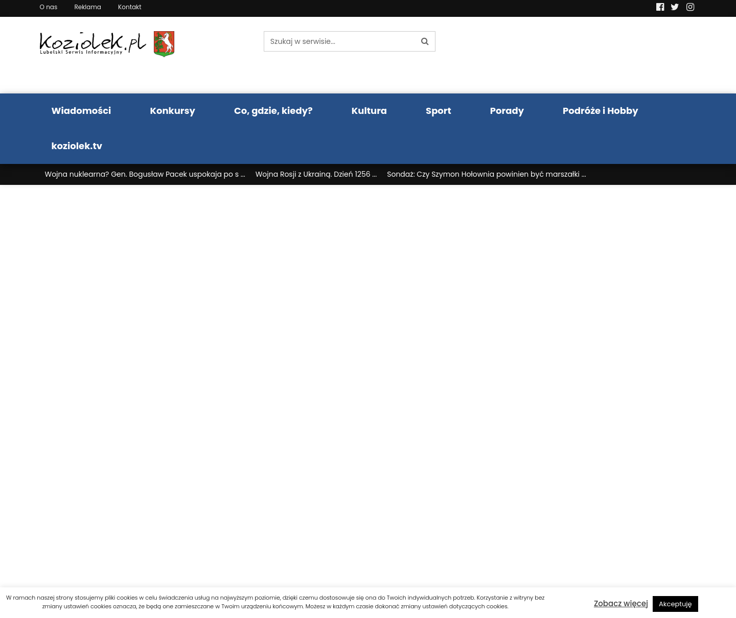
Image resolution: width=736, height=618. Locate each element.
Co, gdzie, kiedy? (273, 110)
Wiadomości (81, 110)
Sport (438, 110)
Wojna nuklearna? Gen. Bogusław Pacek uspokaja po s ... (145, 174)
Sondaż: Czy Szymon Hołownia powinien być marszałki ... (486, 174)
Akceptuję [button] (675, 604)
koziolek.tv (77, 145)
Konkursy (172, 110)
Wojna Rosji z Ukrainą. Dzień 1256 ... (316, 174)
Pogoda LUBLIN (620, 55)
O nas (49, 7)
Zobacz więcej (621, 603)
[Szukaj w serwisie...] (339, 41)
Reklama (87, 7)
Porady (507, 110)
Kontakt (130, 7)
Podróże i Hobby (600, 110)
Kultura (369, 110)
